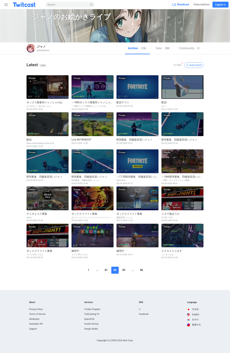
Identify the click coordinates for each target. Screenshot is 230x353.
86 (141, 270)
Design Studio (91, 329)
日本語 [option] (193, 309)
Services (88, 302)
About (32, 302)
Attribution (34, 319)
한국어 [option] (193, 319)
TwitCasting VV (91, 314)
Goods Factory (91, 324)
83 (123, 270)
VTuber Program (92, 309)
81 (106, 270)
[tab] (137, 48)
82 (115, 270)
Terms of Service (37, 314)
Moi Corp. (128, 340)
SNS (141, 302)
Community (190, 48)
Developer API (36, 324)
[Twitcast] (27, 4)
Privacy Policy (36, 309)
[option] (194, 309)
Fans (163, 48)
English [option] (193, 314)
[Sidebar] (5, 4)
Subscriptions (202, 4)
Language (192, 302)
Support (33, 329)
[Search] (91, 5)
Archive (137, 48)
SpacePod (89, 319)
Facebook (143, 314)
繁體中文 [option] (194, 324)
